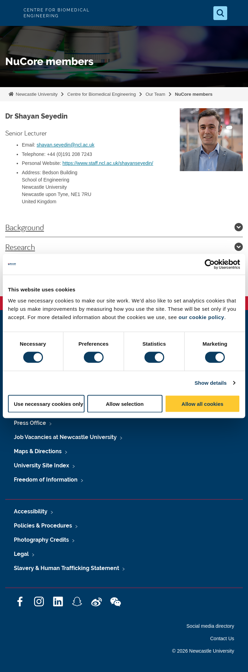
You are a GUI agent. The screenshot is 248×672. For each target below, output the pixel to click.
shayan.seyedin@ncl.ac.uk (66, 145)
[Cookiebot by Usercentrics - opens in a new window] (209, 264)
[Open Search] (220, 13)
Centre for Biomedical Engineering (101, 94)
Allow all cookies (202, 404)
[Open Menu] (237, 13)
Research (124, 247)
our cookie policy (201, 317)
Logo (11, 13)
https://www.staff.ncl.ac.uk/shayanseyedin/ (107, 163)
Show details (211, 383)
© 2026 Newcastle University (203, 651)
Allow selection (124, 404)
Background (124, 227)
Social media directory (210, 626)
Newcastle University (36, 94)
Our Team (155, 94)
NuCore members (193, 94)
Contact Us (222, 638)
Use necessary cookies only (48, 404)
